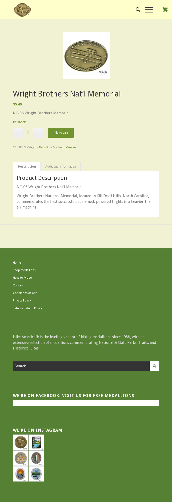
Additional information (60, 166)
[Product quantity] (28, 133)
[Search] (135, 9)
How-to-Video (22, 277)
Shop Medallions (24, 270)
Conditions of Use (25, 293)
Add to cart (61, 132)
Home (17, 262)
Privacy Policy (22, 300)
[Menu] (146, 9)
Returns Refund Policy (27, 308)
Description (27, 166)
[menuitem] (135, 9)
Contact (18, 285)
